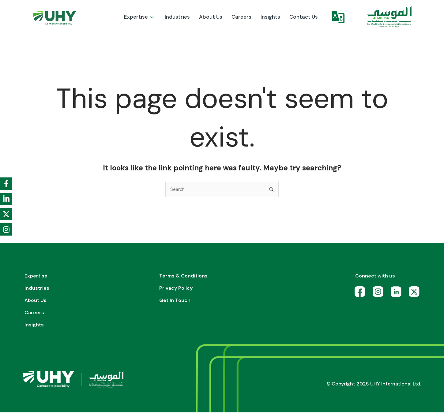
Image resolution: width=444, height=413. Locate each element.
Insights (270, 16)
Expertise (140, 16)
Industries (177, 16)
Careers (241, 16)
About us (210, 16)
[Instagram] (379, 294)
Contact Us (303, 16)
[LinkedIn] (397, 294)
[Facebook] (361, 294)
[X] (416, 294)
